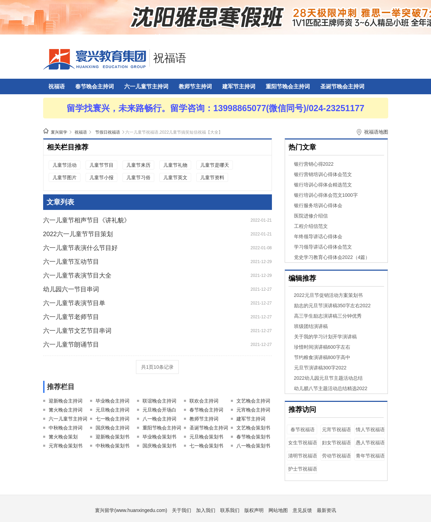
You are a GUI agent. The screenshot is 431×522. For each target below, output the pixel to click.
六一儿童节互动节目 (71, 261)
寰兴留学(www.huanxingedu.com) (131, 510)
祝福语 (169, 58)
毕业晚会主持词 (112, 401)
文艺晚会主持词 (253, 401)
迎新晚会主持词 (65, 401)
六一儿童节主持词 (146, 86)
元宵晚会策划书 (65, 445)
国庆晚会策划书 (159, 445)
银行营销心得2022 (314, 164)
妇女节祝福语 (336, 442)
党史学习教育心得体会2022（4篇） (332, 257)
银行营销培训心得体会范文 (323, 174)
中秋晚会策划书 (112, 445)
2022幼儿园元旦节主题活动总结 (328, 378)
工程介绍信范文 (311, 226)
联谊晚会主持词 (159, 401)
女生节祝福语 (302, 442)
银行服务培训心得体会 (318, 205)
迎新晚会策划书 (112, 436)
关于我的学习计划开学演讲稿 (325, 336)
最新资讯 (326, 510)
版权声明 (254, 510)
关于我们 (181, 510)
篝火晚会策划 (63, 436)
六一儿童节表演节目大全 (77, 275)
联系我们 (229, 510)
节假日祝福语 (107, 132)
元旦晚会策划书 (206, 436)
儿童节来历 (138, 165)
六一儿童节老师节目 (71, 316)
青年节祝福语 (370, 455)
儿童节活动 (64, 165)
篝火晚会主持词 (65, 410)
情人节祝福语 (370, 429)
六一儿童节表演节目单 (74, 303)
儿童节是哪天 (214, 165)
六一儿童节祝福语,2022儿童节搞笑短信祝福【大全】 (174, 132)
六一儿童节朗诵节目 (71, 344)
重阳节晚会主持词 (288, 86)
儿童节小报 (101, 177)
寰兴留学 (59, 132)
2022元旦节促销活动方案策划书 (328, 295)
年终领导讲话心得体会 (318, 236)
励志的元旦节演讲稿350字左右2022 (332, 305)
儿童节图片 (64, 177)
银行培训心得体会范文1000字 (326, 195)
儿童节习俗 (138, 177)
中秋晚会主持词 (65, 428)
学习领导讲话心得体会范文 (323, 247)
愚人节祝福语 (370, 442)
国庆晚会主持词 (112, 428)
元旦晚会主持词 (112, 410)
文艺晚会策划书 (253, 428)
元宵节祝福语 (336, 429)
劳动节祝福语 (336, 455)
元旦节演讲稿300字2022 (320, 367)
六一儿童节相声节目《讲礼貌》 (86, 220)
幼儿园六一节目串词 (71, 289)
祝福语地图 (376, 132)
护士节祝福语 (302, 469)
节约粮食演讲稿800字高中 (322, 357)
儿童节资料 (212, 177)
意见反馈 (302, 510)
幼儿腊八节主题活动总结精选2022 (331, 388)
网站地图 (278, 510)
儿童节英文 (175, 177)
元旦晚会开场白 (159, 410)
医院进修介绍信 (311, 216)
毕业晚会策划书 (159, 436)
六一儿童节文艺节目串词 (77, 330)
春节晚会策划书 (253, 436)
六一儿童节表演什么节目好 (80, 247)
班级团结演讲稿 (311, 326)
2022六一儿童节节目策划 (78, 234)
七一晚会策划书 (206, 445)
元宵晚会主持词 (253, 410)
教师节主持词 (195, 86)
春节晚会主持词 (94, 86)
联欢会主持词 (203, 401)
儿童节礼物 (175, 165)
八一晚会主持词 (159, 419)
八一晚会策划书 (253, 445)
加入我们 (205, 510)
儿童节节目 (101, 165)
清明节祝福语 (302, 455)
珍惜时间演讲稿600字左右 (322, 347)
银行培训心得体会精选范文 (323, 184)
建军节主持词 (238, 86)
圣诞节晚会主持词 (342, 86)
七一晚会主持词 (112, 419)
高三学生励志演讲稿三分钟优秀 (328, 316)
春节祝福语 (303, 429)
